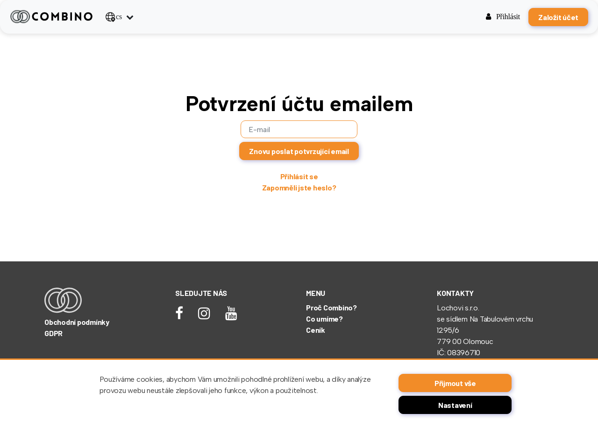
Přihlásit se (299, 176)
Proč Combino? (331, 307)
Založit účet (558, 17)
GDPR (53, 333)
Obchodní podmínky (76, 321)
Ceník (315, 329)
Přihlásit (503, 17)
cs (113, 16)
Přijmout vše (455, 383)
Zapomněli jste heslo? (299, 187)
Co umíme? (324, 318)
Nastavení (455, 404)
